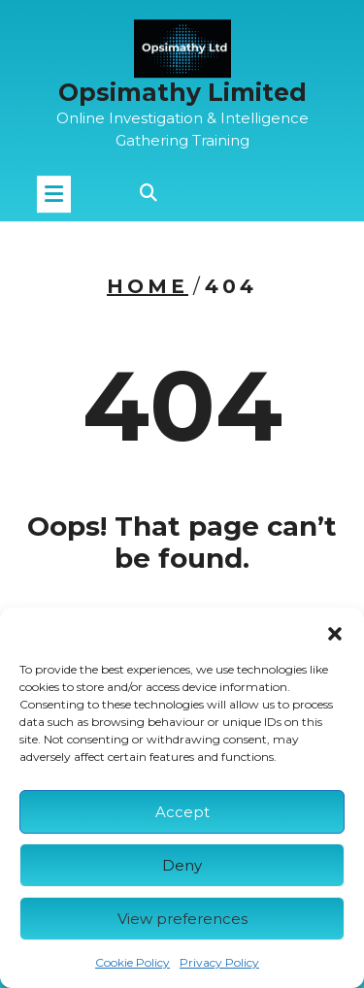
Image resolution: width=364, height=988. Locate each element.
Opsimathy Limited (182, 88)
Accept (182, 812)
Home (147, 286)
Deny (182, 865)
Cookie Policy (132, 962)
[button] (335, 632)
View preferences (182, 918)
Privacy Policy (219, 962)
